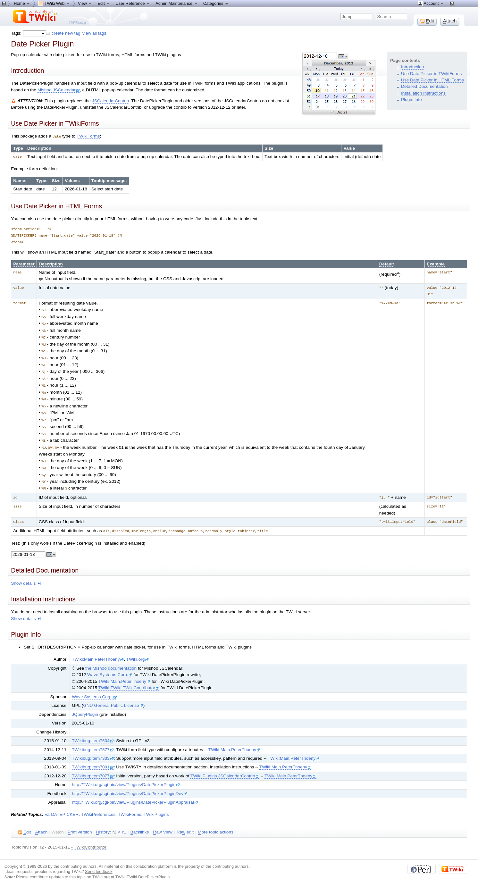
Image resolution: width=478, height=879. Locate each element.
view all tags (94, 33)
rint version (80, 822)
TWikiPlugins (156, 805)
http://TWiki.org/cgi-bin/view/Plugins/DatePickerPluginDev (130, 784)
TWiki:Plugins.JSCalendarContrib (224, 766)
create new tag (66, 33)
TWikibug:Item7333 (93, 749)
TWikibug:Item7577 (93, 740)
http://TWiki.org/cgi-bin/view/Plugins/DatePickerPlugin (126, 775)
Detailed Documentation (424, 86)
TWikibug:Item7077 (93, 766)
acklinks (139, 822)
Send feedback (99, 862)
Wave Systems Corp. (109, 665)
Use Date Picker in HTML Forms (432, 80)
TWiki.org (137, 650)
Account (431, 3)
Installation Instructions (423, 93)
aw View (162, 822)
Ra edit (185, 822)
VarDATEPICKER (62, 805)
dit (24, 822)
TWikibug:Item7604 (93, 731)
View (85, 3)
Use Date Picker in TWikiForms (431, 73)
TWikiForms (88, 136)
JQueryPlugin (85, 705)
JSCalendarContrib (110, 100)
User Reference (132, 3)
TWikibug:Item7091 (93, 757)
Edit (103, 3)
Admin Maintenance (176, 3)
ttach (41, 822)
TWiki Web (54, 3)
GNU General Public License (113, 696)
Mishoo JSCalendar (59, 90)
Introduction (412, 66)
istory (103, 822)
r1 (124, 822)
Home (22, 3)
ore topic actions (215, 822)
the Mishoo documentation (111, 659)
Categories (216, 3)
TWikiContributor (90, 837)
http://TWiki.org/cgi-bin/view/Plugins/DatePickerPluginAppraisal (135, 793)
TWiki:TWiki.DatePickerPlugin (142, 867)
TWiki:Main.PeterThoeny (98, 650)
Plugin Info (411, 99)
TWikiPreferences (98, 805)
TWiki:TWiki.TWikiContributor (128, 678)
